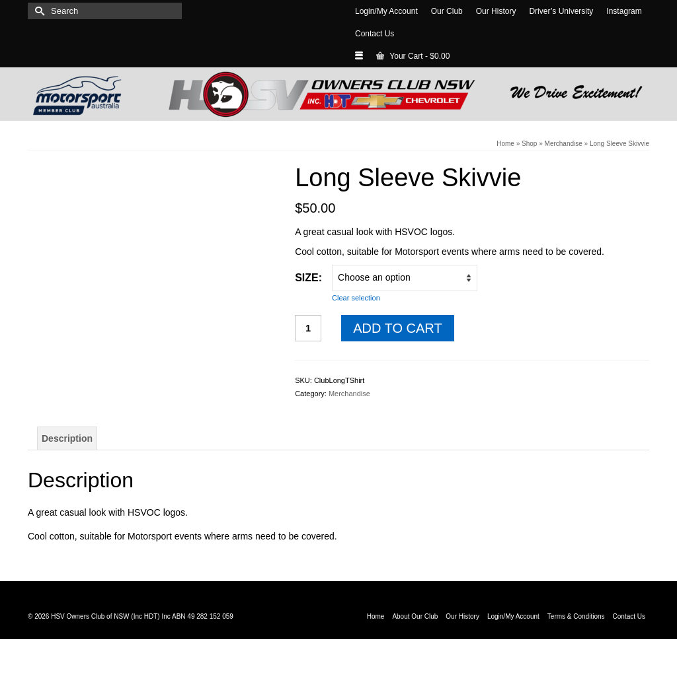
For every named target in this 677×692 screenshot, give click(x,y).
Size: (308, 277)
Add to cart (397, 328)
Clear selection (356, 298)
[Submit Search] (38, 11)
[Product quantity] (308, 328)
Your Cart (413, 56)
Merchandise (349, 394)
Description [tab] (67, 438)
